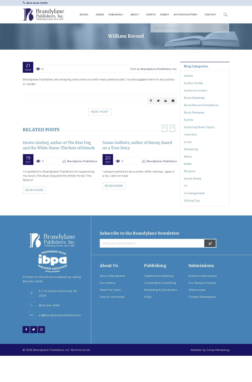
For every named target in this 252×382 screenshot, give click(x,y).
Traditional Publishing (158, 276)
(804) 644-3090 (49, 305)
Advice (188, 75)
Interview (190, 134)
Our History (107, 282)
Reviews (189, 171)
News (188, 156)
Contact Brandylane (202, 296)
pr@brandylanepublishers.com (59, 315)
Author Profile (193, 83)
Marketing (191, 149)
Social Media (192, 178)
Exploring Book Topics (199, 127)
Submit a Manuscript (202, 276)
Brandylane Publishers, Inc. (159, 69)
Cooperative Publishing (160, 282)
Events (188, 119)
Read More (35, 190)
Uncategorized (194, 193)
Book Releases (194, 112)
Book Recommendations (201, 105)
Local (187, 141)
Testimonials (196, 289)
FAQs (147, 296)
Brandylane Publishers (82, 161)
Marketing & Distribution (160, 289)
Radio (188, 163)
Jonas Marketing (217, 350)
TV (185, 186)
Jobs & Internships (112, 296)
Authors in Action (195, 90)
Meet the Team (110, 289)
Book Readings (194, 97)
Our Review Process (202, 282)
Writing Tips (192, 200)
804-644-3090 (37, 3)
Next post (99, 111)
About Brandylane (112, 276)
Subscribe (210, 243)
